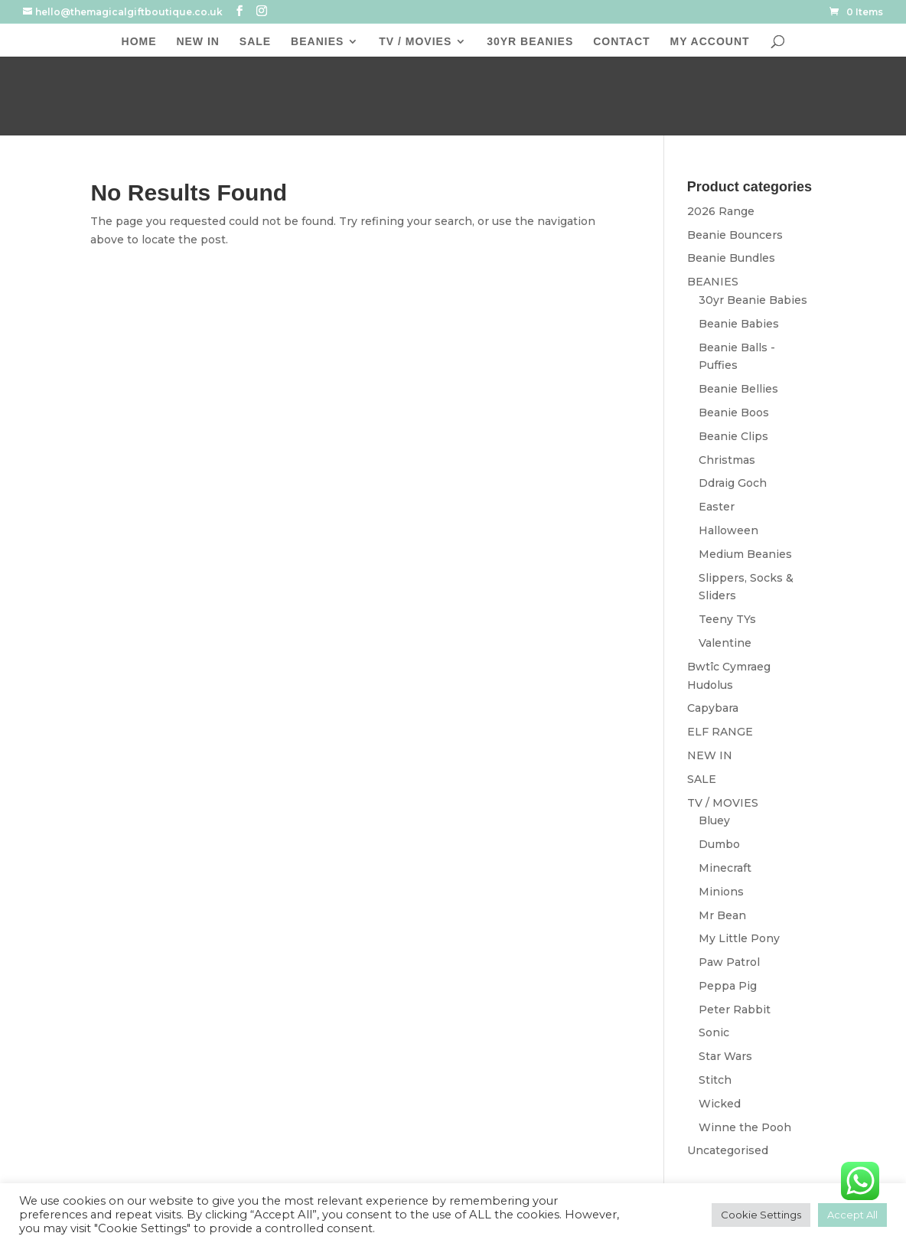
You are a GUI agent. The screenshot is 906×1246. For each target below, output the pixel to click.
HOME (139, 41)
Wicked (720, 1104)
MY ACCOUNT (709, 41)
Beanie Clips (733, 436)
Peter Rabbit (735, 1009)
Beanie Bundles (731, 258)
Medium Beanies (745, 554)
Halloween (728, 530)
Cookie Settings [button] (761, 1214)
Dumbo (719, 844)
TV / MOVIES (415, 41)
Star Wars (725, 1056)
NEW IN (198, 41)
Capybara (712, 708)
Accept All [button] (852, 1214)
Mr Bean (722, 915)
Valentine (725, 643)
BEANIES (317, 41)
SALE (255, 41)
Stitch (715, 1080)
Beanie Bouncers (735, 235)
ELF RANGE (720, 732)
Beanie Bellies (738, 389)
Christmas (727, 460)
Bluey (714, 820)
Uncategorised (727, 1150)
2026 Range (720, 211)
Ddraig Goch (733, 483)
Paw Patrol (729, 962)
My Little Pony (739, 938)
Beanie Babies (739, 324)
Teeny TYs (727, 619)
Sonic (714, 1032)
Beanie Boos (734, 412)
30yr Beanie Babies (753, 300)
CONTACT (621, 41)
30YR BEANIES (530, 41)
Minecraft (725, 868)
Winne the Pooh (745, 1127)
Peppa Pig (728, 986)
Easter (717, 507)
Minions (721, 892)
